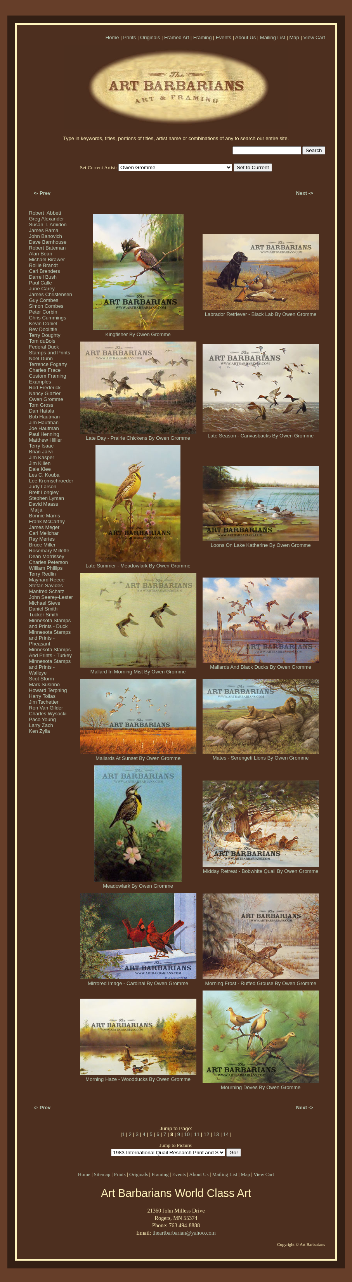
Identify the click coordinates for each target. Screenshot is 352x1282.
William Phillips (46, 568)
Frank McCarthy (47, 521)
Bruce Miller (42, 545)
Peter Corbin (43, 312)
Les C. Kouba (44, 475)
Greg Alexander (46, 219)
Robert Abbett (45, 213)
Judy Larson (43, 486)
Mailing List (272, 37)
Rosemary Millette (49, 550)
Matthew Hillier (45, 440)
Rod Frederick (45, 387)
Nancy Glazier (45, 393)
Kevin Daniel (43, 323)
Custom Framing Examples (47, 379)
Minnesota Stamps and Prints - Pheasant (50, 638)
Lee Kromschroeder (51, 481)
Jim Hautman (44, 422)
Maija (36, 510)
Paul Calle (40, 283)
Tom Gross (41, 405)
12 (206, 1134)
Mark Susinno (44, 684)
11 (196, 1134)
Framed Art (176, 37)
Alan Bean (40, 254)
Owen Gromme (46, 399)
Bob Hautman (44, 417)
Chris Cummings (47, 318)
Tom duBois (42, 341)
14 (226, 1134)
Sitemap (102, 1174)
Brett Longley (44, 492)
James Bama (44, 230)
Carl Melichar (44, 533)
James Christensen (50, 294)
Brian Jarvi (41, 452)
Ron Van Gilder (46, 708)
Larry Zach (41, 725)
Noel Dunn (41, 358)
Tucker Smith (44, 615)
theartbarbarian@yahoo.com (184, 1233)
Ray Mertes (42, 539)
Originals (150, 37)
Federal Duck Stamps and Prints (49, 350)
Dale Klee (40, 469)
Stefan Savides (46, 585)
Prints (129, 37)
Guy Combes (44, 300)
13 (216, 1134)
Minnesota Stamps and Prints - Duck (50, 623)
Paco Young (42, 719)
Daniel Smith (43, 609)
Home (112, 37)
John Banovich (45, 236)
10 (187, 1134)
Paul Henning (44, 434)
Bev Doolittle (43, 329)
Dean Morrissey (46, 556)
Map (294, 37)
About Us (245, 37)
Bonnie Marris (44, 516)
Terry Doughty (45, 335)
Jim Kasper (41, 457)
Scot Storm (41, 679)
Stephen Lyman (46, 498)
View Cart (314, 37)
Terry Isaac (41, 446)
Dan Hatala (41, 411)
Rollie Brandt (43, 265)
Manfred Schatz (46, 591)
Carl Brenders (44, 271)
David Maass (43, 504)
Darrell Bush (43, 277)
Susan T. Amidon (48, 224)
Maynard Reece (47, 580)
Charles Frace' (45, 370)
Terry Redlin (42, 574)
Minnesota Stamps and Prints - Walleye (50, 667)
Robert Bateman (47, 248)
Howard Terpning (48, 690)
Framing (202, 37)
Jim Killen (40, 463)
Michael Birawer (47, 259)
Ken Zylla (39, 731)
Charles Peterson (48, 562)
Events (223, 37)
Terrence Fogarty (48, 364)
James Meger (44, 527)
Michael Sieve (45, 603)
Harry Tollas (42, 696)
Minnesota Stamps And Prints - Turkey (50, 652)
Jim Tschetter (44, 702)
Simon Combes (46, 306)
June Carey (42, 288)
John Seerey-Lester (51, 597)
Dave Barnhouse (48, 242)
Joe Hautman (44, 428)
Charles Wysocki (48, 713)
